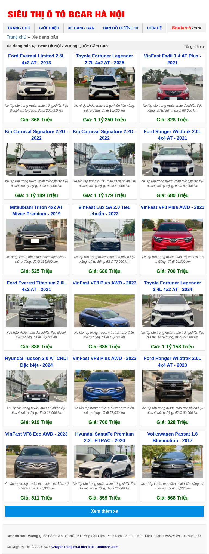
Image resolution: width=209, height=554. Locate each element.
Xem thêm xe (104, 511)
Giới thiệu (49, 28)
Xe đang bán (81, 28)
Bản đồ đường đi (120, 28)
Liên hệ (154, 28)
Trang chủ (18, 28)
